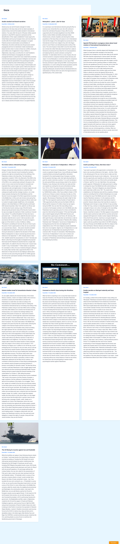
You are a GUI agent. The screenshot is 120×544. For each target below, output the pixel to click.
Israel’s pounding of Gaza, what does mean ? (98, 165)
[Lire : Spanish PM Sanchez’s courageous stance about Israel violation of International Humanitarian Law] (101, 26)
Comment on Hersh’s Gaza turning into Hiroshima (59, 290)
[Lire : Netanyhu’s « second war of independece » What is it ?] (60, 148)
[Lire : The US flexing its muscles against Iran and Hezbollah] (19, 435)
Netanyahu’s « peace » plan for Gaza (55, 21)
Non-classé (4, 18)
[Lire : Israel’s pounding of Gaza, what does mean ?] (101, 148)
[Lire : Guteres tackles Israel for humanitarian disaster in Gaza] (19, 274)
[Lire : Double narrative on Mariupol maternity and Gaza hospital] (101, 274)
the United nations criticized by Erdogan (15, 165)
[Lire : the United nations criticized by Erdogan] (19, 148)
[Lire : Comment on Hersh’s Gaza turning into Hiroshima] (60, 274)
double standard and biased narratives (15, 21)
